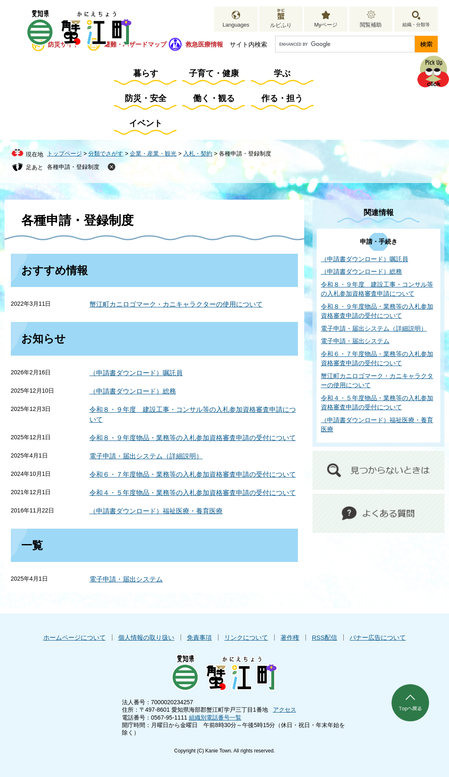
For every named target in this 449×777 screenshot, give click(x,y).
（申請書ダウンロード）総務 (132, 391)
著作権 (289, 637)
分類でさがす (105, 153)
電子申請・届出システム (126, 579)
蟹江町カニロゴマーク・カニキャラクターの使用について (176, 304)
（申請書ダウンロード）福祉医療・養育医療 (156, 511)
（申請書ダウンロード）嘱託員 (136, 372)
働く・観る (214, 98)
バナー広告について (378, 637)
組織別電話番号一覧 (215, 717)
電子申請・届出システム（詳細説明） (146, 456)
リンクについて (246, 637)
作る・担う (282, 98)
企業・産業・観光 (153, 153)
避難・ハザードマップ (135, 44)
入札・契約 (197, 153)
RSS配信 (324, 637)
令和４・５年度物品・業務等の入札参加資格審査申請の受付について (192, 492)
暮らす (145, 73)
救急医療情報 (204, 44)
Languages (236, 25)
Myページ (325, 25)
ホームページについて (74, 637)
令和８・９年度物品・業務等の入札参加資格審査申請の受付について (192, 437)
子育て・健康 (214, 73)
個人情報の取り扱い (146, 637)
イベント (145, 123)
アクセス (284, 709)
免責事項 (199, 637)
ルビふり (281, 25)
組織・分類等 (416, 24)
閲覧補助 (371, 25)
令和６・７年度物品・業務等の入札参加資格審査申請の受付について (192, 474)
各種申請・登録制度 (73, 166)
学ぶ (282, 73)
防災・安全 (145, 98)
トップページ (64, 153)
